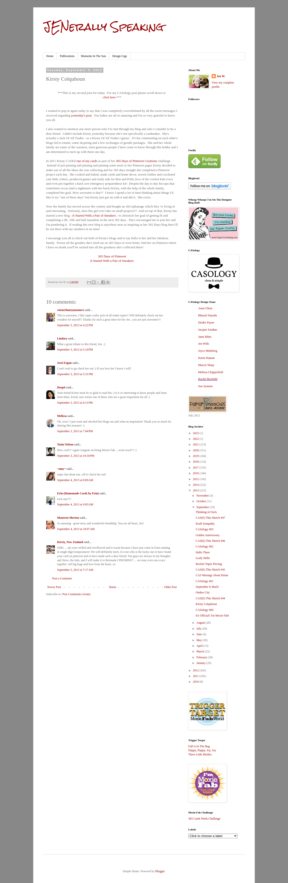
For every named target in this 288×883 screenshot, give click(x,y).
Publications (67, 56)
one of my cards (86, 161)
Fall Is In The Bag (199, 746)
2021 (196, 444)
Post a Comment (62, 578)
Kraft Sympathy (205, 523)
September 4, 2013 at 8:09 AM (75, 480)
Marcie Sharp (206, 365)
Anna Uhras (205, 308)
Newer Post (54, 587)
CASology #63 (204, 529)
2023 (196, 433)
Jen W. (221, 76)
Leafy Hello (203, 558)
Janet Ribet (204, 336)
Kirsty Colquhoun (206, 604)
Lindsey (62, 338)
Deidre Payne (206, 322)
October (201, 501)
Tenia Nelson (65, 444)
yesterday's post (81, 115)
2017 (196, 467)
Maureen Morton (68, 517)
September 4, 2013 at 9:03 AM (75, 504)
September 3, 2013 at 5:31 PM (75, 374)
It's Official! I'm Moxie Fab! (212, 615)
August (201, 622)
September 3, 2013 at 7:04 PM (75, 431)
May (199, 640)
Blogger (160, 871)
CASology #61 (204, 581)
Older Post (170, 587)
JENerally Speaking (103, 26)
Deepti (61, 387)
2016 (196, 473)
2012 (196, 670)
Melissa (62, 416)
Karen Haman (206, 358)
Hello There (203, 552)
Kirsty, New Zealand (70, 542)
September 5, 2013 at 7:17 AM (75, 570)
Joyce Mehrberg (207, 351)
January (201, 663)
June (199, 634)
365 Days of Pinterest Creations (136, 161)
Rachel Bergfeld (207, 379)
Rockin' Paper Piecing (209, 564)
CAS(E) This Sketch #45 (210, 569)
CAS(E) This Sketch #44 (210, 598)
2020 (196, 450)
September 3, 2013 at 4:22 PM (75, 325)
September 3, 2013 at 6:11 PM (75, 402)
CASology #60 (204, 610)
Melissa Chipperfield (210, 372)
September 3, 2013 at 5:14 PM (75, 349)
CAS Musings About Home (212, 575)
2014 (196, 484)
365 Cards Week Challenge (204, 818)
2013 (196, 490)
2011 (196, 676)
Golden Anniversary (208, 535)
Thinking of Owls (206, 512)
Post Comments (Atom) (76, 594)
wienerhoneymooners (70, 310)
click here (109, 97)
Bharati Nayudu (207, 315)
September (203, 507)
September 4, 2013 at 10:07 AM (76, 529)
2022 (196, 439)
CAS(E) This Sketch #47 (210, 517)
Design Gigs (119, 56)
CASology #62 (204, 546)
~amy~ (61, 469)
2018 (196, 461)
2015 (196, 479)
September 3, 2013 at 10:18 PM (75, 455)
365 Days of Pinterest (112, 256)
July (199, 628)
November (203, 495)
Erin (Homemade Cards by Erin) (78, 493)
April (199, 646)
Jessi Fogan (64, 363)
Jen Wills (203, 343)
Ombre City (203, 592)
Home (49, 56)
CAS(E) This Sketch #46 (210, 541)
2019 (196, 456)
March (200, 651)
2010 (196, 681)
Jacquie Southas (207, 329)
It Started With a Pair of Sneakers (94, 215)
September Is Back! (207, 587)
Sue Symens (205, 386)
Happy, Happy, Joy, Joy (202, 750)
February (202, 657)
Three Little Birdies (200, 754)
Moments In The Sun (93, 56)
